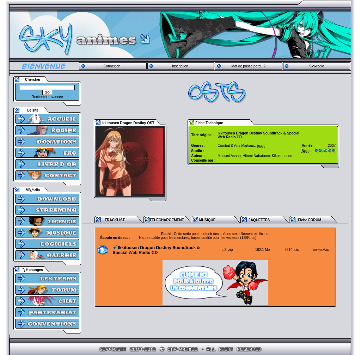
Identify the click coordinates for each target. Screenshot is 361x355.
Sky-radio (316, 66)
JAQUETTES (259, 220)
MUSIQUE (207, 220)
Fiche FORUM (309, 220)
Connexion (111, 66)
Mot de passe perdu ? (248, 66)
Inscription (180, 66)
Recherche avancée (47, 97)
